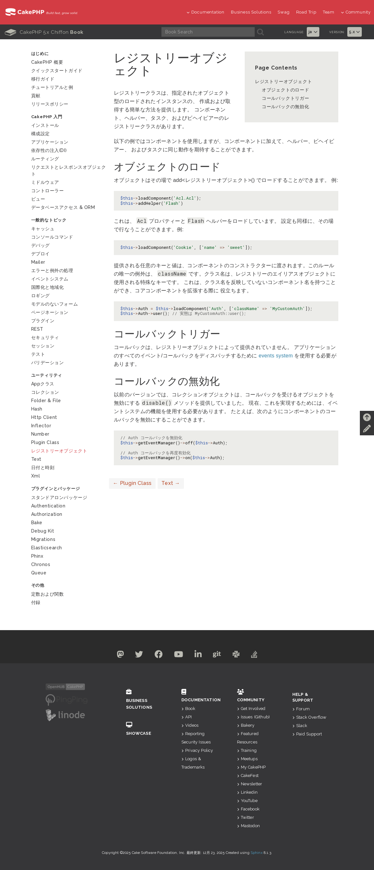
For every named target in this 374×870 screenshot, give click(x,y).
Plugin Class (132, 483)
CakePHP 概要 (47, 62)
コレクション (45, 392)
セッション (43, 345)
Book (188, 708)
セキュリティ (45, 337)
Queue (39, 572)
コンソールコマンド (52, 237)
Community (356, 12)
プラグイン (43, 320)
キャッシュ (43, 228)
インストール (45, 125)
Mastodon (248, 825)
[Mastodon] (113, 655)
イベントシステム (49, 278)
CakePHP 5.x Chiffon (44, 32)
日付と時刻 (43, 467)
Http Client (44, 417)
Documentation (205, 12)
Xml (35, 475)
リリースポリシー (49, 104)
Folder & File (46, 400)
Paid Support (307, 734)
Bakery (246, 725)
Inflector (41, 425)
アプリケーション (49, 142)
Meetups (247, 758)
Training (247, 750)
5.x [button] (354, 32)
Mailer (38, 262)
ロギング (40, 295)
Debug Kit (42, 531)
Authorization (46, 514)
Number (40, 434)
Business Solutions (251, 12)
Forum (301, 708)
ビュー (38, 199)
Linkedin (247, 792)
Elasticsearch (46, 547)
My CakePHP (251, 767)
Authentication (48, 505)
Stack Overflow (309, 717)
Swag (283, 12)
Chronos (40, 564)
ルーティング (45, 158)
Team (328, 12)
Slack (299, 725)
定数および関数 (47, 594)
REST (37, 329)
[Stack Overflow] (261, 655)
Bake (36, 522)
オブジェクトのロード (285, 89)
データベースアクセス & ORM (63, 207)
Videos (189, 725)
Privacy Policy (197, 750)
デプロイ (40, 253)
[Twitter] (134, 655)
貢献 (36, 95)
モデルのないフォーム (54, 304)
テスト (38, 354)
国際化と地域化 (47, 287)
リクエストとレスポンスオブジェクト (68, 170)
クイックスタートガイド (57, 70)
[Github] (220, 655)
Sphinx (257, 853)
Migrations (43, 539)
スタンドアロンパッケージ (59, 497)
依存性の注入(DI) (49, 150)
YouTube (247, 800)
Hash (36, 408)
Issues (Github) (253, 716)
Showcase (144, 729)
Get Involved (251, 708)
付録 (36, 602)
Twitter (245, 817)
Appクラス (42, 383)
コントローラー (47, 190)
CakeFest (248, 775)
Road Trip (306, 12)
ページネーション (49, 312)
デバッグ (40, 245)
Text (170, 483)
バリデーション (47, 362)
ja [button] (313, 32)
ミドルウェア (45, 182)
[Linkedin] (199, 655)
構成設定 (40, 133)
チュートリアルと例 (52, 87)
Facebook (248, 809)
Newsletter (249, 783)
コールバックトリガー (285, 98)
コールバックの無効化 (285, 106)
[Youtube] (177, 655)
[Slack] (241, 655)
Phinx (37, 556)
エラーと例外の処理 (52, 270)
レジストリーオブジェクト (283, 81)
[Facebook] (156, 655)
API (186, 716)
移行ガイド (43, 78)
